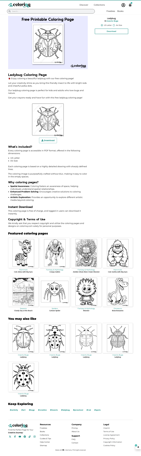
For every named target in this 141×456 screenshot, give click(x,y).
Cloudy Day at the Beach (23, 311)
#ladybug (65, 410)
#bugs (32, 410)
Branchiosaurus (117, 311)
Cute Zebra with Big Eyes (23, 272)
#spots (98, 410)
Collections (99, 5)
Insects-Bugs (112, 21)
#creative (42, 410)
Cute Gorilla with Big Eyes (117, 272)
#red (89, 410)
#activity (14, 410)
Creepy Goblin (54, 272)
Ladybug (23, 357)
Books (120, 11)
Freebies (110, 11)
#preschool (78, 410)
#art (23, 410)
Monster (86, 311)
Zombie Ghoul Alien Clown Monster (86, 272)
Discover (84, 5)
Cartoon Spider (54, 311)
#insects (54, 410)
